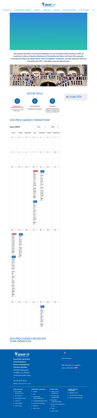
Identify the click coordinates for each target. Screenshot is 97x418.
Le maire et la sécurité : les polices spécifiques (34, 212)
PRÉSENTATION (73, 393)
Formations (46, 10)
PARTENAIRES (18, 403)
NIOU (73, 365)
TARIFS (53, 408)
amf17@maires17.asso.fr (24, 383)
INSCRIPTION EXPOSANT (76, 398)
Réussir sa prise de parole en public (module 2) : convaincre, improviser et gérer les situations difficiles (13, 276)
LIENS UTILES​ (18, 406)
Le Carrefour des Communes (22, 10)
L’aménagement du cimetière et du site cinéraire (13, 242)
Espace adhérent (84, 10)
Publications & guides (69, 10)
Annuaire (37, 10)
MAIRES (35, 391)
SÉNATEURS (36, 408)
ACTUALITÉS (18, 396)
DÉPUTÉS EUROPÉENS (39, 403)
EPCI (34, 394)
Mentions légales (66, 358)
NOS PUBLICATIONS (20, 398)
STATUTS (17, 401)
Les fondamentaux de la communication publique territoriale (34, 183)
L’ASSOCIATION (7, 10)
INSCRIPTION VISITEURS (76, 395)
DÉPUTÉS (35, 406)
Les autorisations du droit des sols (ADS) (42, 315)
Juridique (56, 10)
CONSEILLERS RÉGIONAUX (40, 401)
